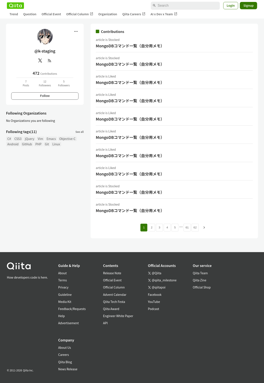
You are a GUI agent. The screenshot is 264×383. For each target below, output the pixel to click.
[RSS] (49, 60)
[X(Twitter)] (40, 60)
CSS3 (18, 138)
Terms (62, 280)
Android (13, 144)
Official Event (51, 14)
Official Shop (202, 287)
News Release (67, 369)
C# (9, 138)
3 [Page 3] (159, 227)
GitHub (27, 144)
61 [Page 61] (187, 227)
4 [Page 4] (167, 227)
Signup (248, 5)
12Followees (45, 83)
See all (79, 131)
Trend (13, 14)
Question (29, 14)
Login (231, 5)
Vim (40, 138)
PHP (38, 144)
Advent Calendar (114, 294)
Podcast (153, 309)
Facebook (155, 294)
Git (47, 144)
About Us (64, 347)
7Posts (26, 83)
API (105, 323)
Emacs (51, 138)
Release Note (112, 273)
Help (61, 316)
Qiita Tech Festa (114, 301)
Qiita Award (111, 309)
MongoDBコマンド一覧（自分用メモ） (130, 45)
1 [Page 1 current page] (144, 227)
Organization (107, 14)
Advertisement (68, 323)
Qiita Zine (199, 280)
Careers (63, 354)
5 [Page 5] (175, 227)
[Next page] (204, 227)
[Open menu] (76, 31)
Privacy (63, 287)
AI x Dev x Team (164, 14)
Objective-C (67, 138)
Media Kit (64, 301)
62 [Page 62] (195, 227)
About (62, 273)
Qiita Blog (65, 362)
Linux (56, 144)
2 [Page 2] (151, 227)
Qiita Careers (133, 14)
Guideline (65, 294)
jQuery (29, 138)
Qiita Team (200, 273)
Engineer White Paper (118, 316)
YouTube (154, 301)
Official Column (79, 14)
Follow (45, 96)
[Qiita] (15, 5)
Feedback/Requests (72, 309)
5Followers (64, 83)
